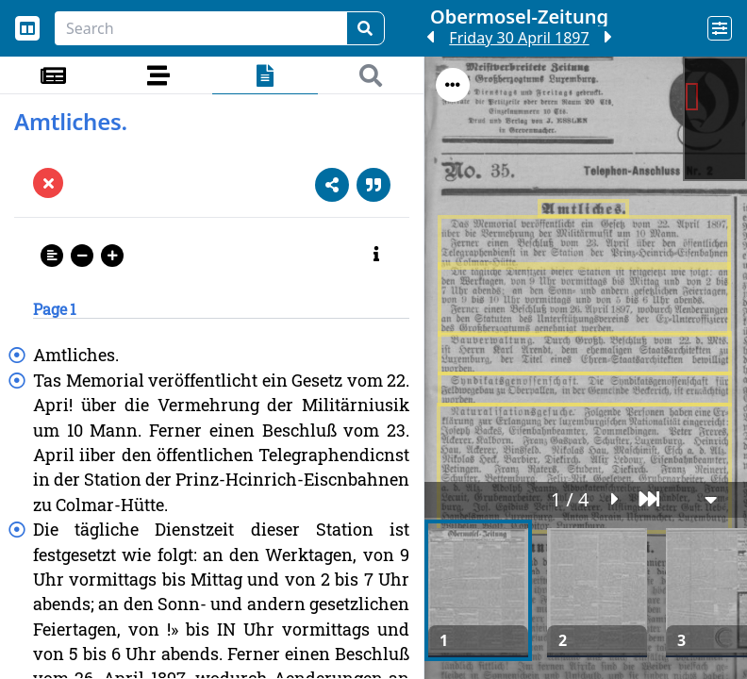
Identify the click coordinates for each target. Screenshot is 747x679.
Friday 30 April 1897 (519, 37)
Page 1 (54, 309)
